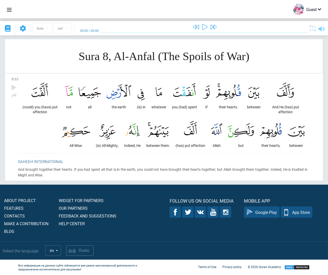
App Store (296, 212)
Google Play (262, 212)
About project (20, 200)
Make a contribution (26, 223)
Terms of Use (207, 267)
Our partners (73, 208)
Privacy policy (232, 267)
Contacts (14, 216)
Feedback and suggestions (87, 216)
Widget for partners (81, 200)
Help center (72, 223)
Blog (9, 231)
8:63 (15, 79)
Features (14, 208)
